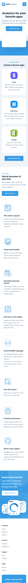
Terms (4, 570)
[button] (24, 4)
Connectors (5, 546)
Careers (4, 535)
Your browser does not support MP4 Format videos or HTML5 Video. (14, 40)
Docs (3, 555)
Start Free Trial (14, 28)
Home (4, 529)
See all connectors (14, 158)
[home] (9, 4)
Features (4, 544)
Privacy (4, 567)
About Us (5, 532)
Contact (4, 558)
